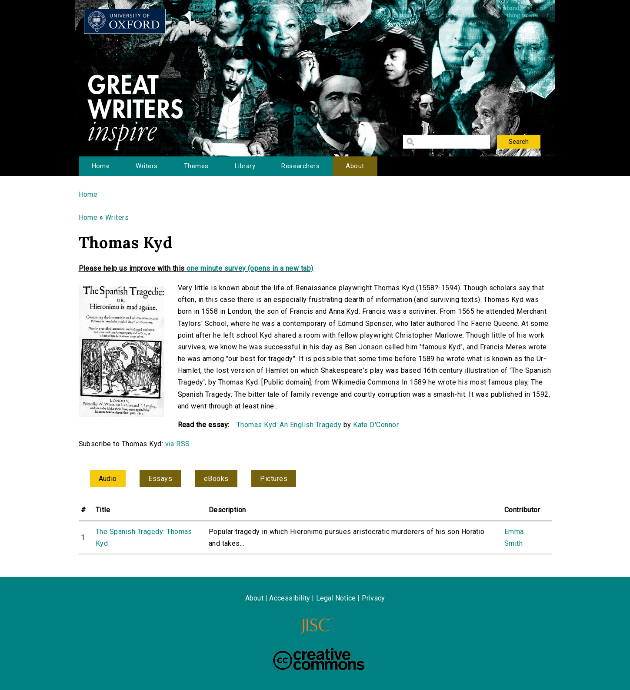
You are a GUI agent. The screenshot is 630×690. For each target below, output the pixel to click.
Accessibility (289, 598)
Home (101, 166)
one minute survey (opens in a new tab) (250, 268)
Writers (146, 166)
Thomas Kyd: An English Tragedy (289, 425)
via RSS (177, 444)
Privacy (373, 598)
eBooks (216, 478)
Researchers (300, 166)
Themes (196, 166)
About (355, 166)
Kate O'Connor (376, 425)
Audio (108, 478)
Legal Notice (336, 598)
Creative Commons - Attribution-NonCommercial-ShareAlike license (318, 659)
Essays (160, 478)
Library (245, 166)
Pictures (273, 478)
